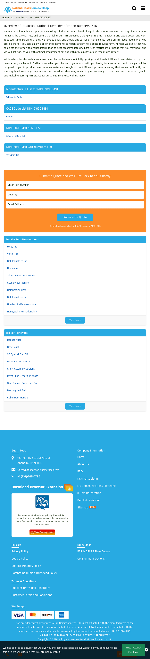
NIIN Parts (21, 17)
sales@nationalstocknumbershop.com (38, 470)
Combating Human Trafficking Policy (34, 573)
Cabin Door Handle (17, 397)
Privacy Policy (20, 551)
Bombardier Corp (16, 290)
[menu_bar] (143, 8)
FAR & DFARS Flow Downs (93, 551)
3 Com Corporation (89, 493)
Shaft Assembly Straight (21, 369)
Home (81, 457)
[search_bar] (134, 8)
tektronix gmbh (14, 97)
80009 (9, 116)
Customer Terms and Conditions (32, 595)
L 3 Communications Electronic (96, 486)
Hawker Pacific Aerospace (21, 304)
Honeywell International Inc (22, 311)
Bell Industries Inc (17, 261)
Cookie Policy (20, 559)
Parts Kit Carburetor (18, 361)
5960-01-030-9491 (15, 136)
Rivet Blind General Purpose (22, 376)
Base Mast (13, 347)
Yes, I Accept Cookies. (133, 650)
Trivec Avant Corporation (21, 275)
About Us (83, 464)
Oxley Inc (12, 246)
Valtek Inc (12, 254)
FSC (80, 471)
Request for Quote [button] (75, 217)
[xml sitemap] (92, 508)
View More (75, 320)
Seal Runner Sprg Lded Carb (23, 383)
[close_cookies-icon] (146, 650)
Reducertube (14, 340)
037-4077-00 (12, 155)
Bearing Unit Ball (16, 390)
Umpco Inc (13, 268)
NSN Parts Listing (88, 479)
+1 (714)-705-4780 (28, 477)
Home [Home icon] (5, 17)
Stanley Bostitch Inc (18, 283)
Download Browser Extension (42, 487)
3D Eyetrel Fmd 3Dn (18, 354)
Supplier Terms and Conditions (31, 588)
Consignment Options (91, 559)
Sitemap (82, 508)
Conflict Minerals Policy (26, 566)
